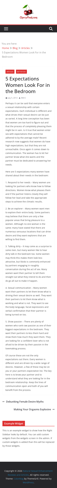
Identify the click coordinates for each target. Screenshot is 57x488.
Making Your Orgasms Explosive (34, 409)
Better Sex (21, 72)
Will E (23, 98)
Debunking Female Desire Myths (23, 401)
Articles (10, 72)
